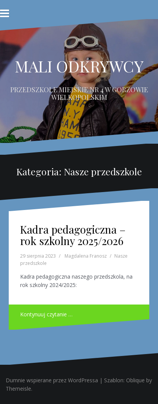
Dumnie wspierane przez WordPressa (52, 380)
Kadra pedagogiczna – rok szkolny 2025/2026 (73, 235)
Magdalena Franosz (86, 256)
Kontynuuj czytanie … (46, 314)
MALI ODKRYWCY (79, 66)
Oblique (135, 380)
